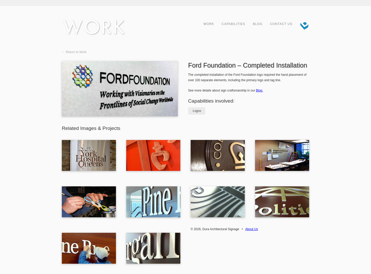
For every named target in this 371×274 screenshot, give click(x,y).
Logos (197, 111)
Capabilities (233, 24)
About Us (251, 229)
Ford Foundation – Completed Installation (247, 65)
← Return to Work (74, 52)
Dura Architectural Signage (302, 24)
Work (209, 24)
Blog (257, 24)
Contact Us (281, 24)
